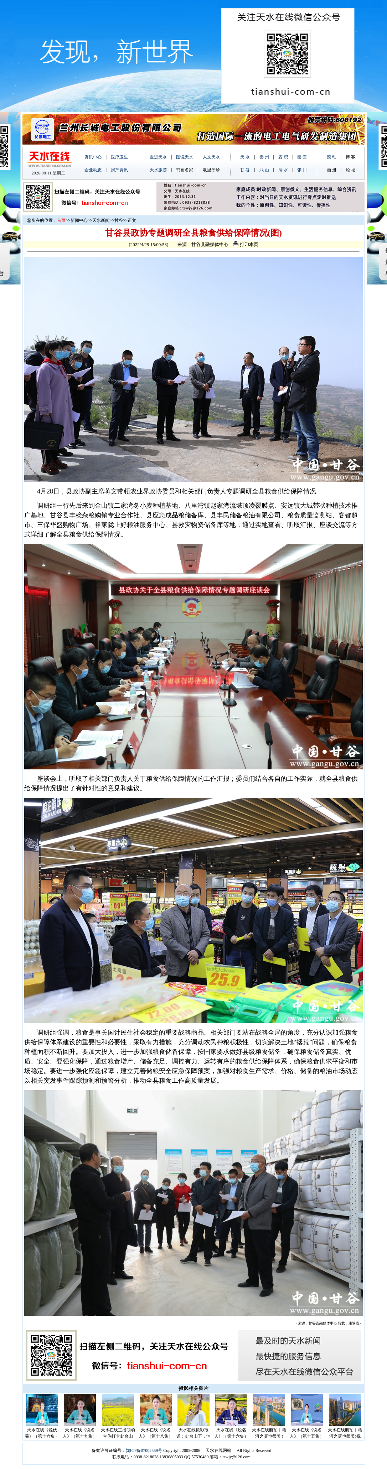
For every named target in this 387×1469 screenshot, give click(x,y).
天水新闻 (100, 220)
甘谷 (118, 220)
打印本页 (245, 244)
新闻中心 (79, 220)
